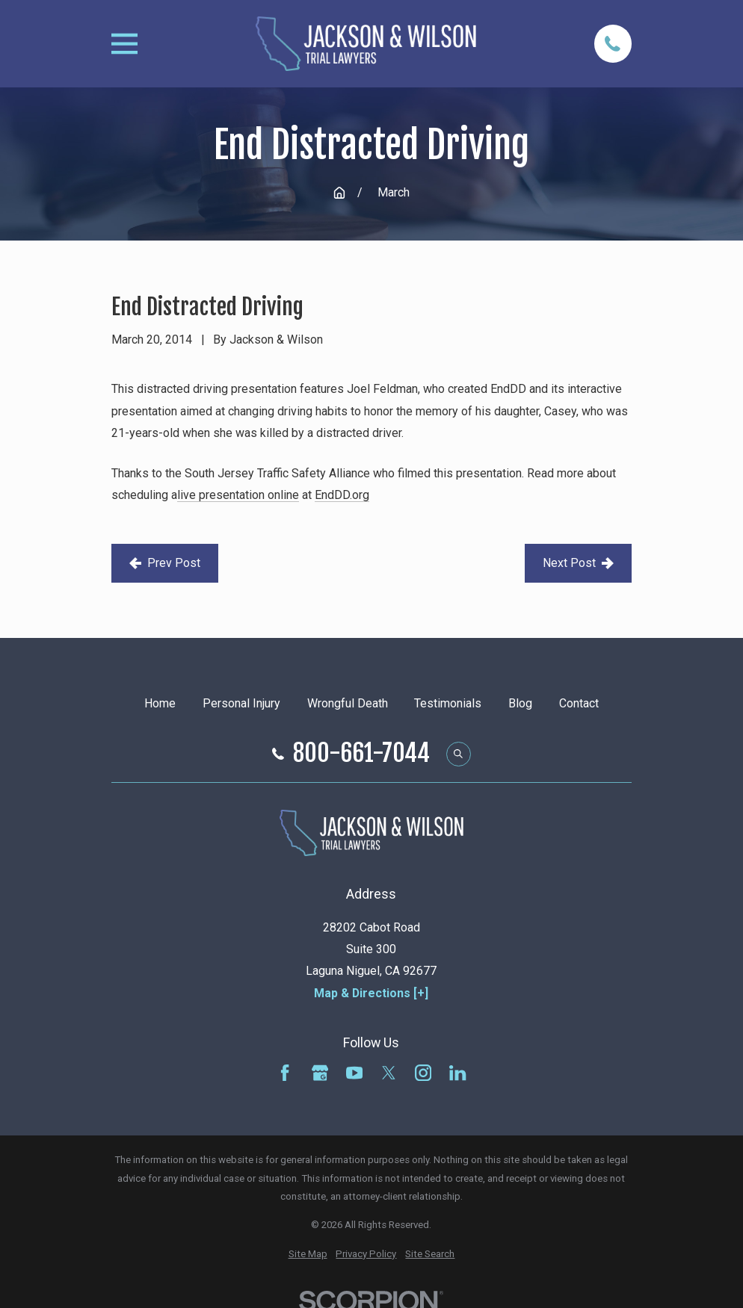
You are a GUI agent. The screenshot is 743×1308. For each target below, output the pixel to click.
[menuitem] (308, 1254)
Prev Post (164, 563)
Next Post (578, 563)
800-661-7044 (361, 754)
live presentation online (238, 495)
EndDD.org (342, 495)
